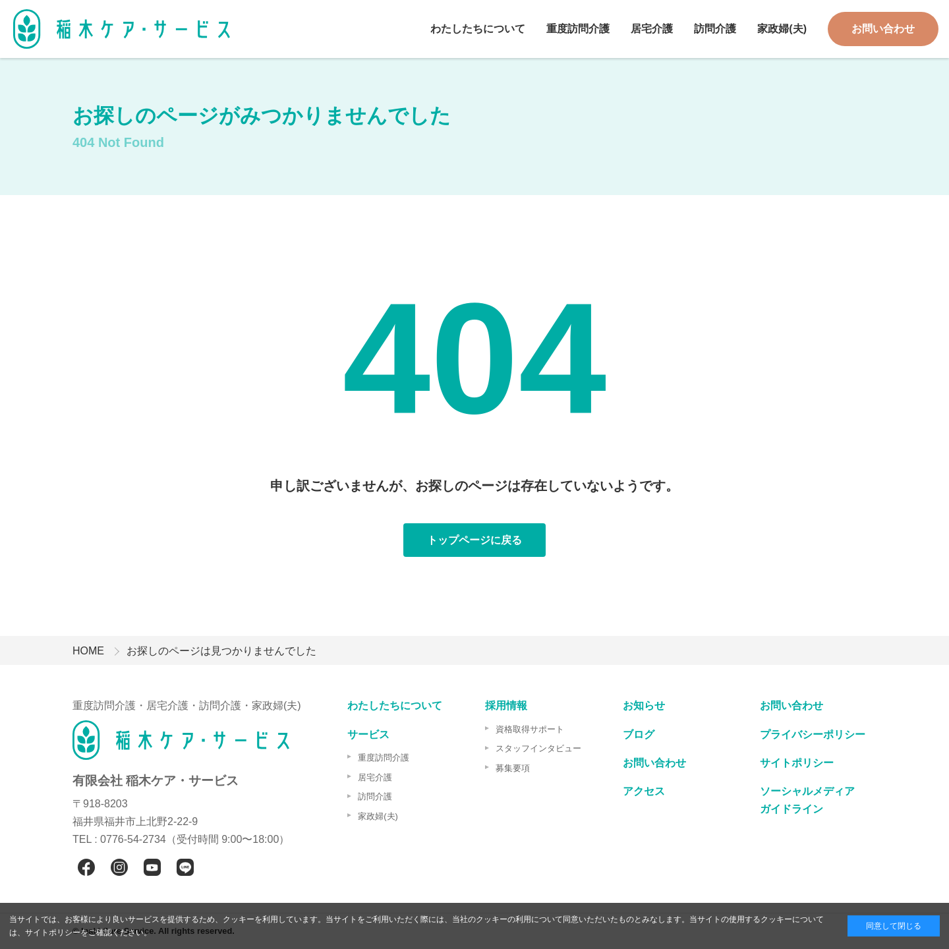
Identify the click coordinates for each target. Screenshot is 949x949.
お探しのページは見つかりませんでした (221, 650)
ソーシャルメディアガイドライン (807, 800)
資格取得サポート (530, 729)
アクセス (644, 791)
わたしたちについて (477, 28)
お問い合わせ (883, 28)
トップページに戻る (474, 540)
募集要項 (513, 768)
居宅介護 (652, 28)
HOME (88, 650)
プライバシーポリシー (812, 734)
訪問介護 (715, 28)
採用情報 (506, 705)
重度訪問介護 (578, 28)
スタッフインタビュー (538, 748)
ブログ (638, 734)
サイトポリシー (797, 762)
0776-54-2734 (133, 839)
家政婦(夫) (782, 28)
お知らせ (644, 705)
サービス (368, 734)
